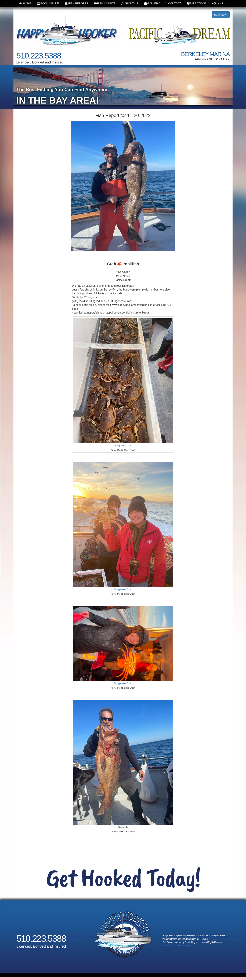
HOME (25, 3)
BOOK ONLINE (48, 3)
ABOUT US (129, 3)
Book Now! (220, 14)
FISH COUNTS (105, 3)
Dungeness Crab (123, 445)
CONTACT (173, 3)
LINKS (217, 3)
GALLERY (152, 3)
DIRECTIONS (197, 3)
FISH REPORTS (76, 3)
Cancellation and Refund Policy (176, 945)
